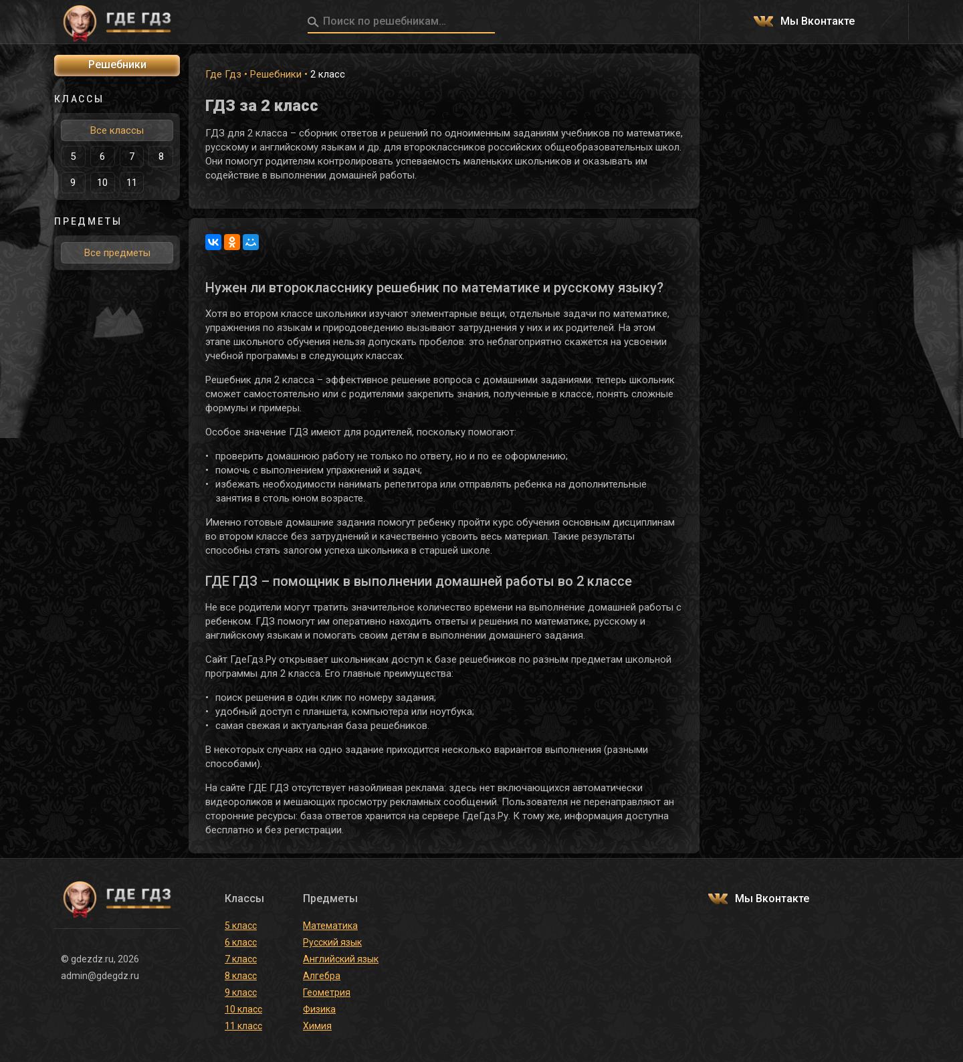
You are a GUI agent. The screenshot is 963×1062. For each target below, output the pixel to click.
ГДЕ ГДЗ (117, 22)
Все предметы (117, 253)
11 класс (243, 1026)
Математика (330, 925)
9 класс (241, 992)
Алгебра (321, 975)
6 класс (241, 942)
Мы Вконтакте (817, 21)
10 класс (243, 1009)
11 (131, 183)
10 (102, 183)
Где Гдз (223, 74)
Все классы (117, 130)
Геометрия (326, 992)
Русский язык (332, 942)
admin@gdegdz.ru (100, 975)
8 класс (241, 975)
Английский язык (341, 959)
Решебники (276, 74)
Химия (317, 1026)
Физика (319, 1009)
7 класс (241, 959)
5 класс (241, 925)
